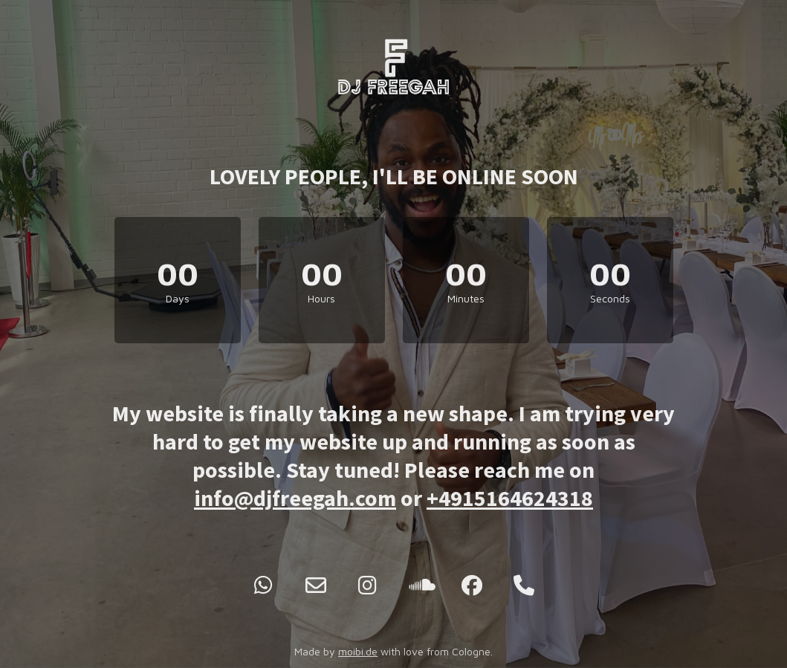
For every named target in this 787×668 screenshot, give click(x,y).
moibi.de (358, 651)
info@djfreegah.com (295, 498)
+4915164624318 (510, 498)
